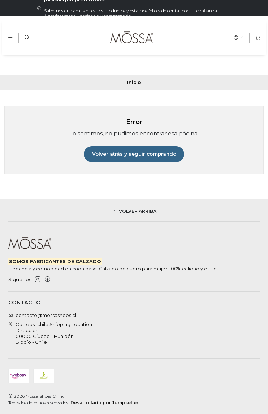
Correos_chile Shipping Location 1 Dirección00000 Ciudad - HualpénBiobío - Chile (51, 333)
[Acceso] (238, 37)
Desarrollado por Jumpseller (104, 402)
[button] (134, 211)
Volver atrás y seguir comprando (134, 154)
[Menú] (10, 37)
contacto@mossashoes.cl (42, 315)
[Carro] (258, 37)
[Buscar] (27, 37)
